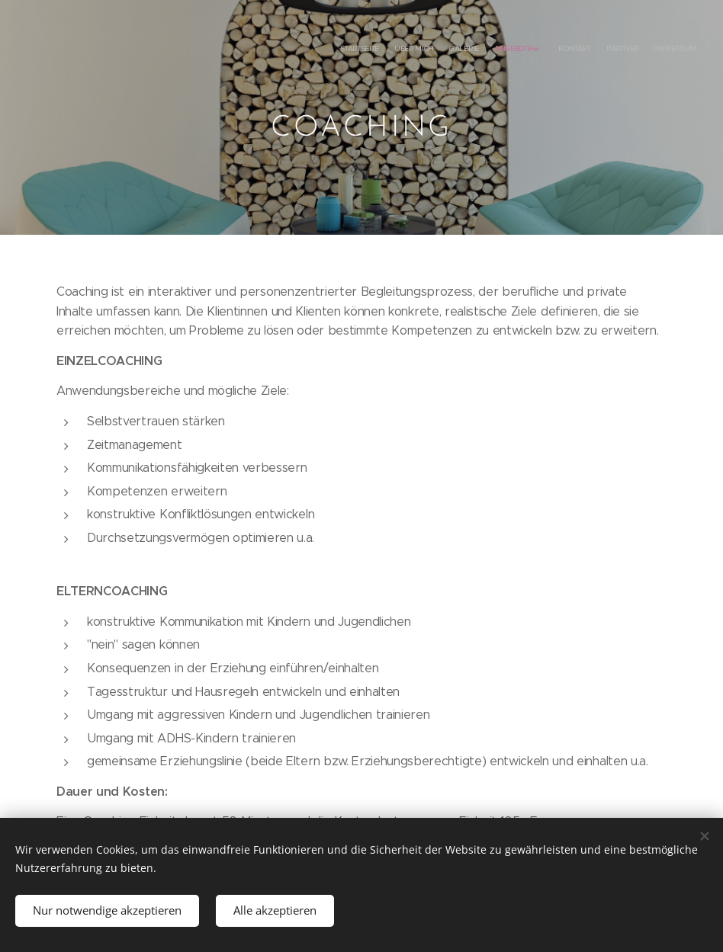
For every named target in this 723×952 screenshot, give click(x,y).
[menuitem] (595, 49)
